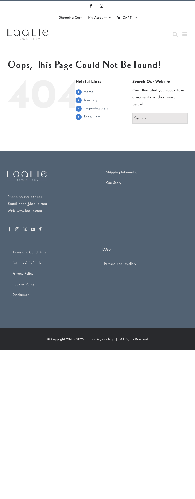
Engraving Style (96, 108)
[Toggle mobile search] (175, 34)
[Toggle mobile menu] (185, 34)
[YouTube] (33, 229)
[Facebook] (9, 229)
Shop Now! (92, 117)
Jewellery (90, 100)
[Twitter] (25, 229)
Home (88, 92)
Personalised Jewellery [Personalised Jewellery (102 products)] (120, 264)
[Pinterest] (41, 229)
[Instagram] (17, 229)
